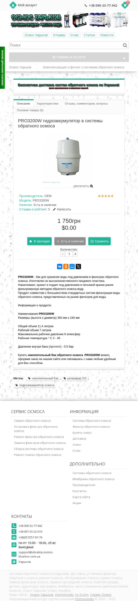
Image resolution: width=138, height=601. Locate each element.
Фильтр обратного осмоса (91, 427)
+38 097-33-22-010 (30, 532)
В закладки (42, 241)
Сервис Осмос (101, 595)
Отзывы (59, 35)
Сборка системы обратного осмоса (38, 449)
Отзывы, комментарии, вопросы (86, 103)
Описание (23, 103)
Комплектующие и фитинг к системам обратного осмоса (83, 67)
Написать (62, 209)
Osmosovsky (64, 595)
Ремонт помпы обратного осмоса (37, 455)
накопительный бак (43, 378)
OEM (47, 196)
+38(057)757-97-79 (30, 537)
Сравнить (101, 241)
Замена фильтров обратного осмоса (40, 443)
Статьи (89, 35)
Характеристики (47, 103)
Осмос (77, 445)
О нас (74, 35)
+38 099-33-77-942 (103, 5)
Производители (84, 485)
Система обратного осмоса (92, 421)
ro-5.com (82, 595)
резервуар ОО (75, 378)
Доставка (79, 439)
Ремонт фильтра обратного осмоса (39, 437)
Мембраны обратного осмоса (93, 479)
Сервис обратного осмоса (32, 421)
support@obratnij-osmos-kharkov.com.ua (36, 554)
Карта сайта (81, 497)
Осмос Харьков (36, 35)
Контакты (80, 491)
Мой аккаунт (27, 5)
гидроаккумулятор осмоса (34, 385)
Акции (77, 503)
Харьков (25, 562)
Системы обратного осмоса (92, 473)
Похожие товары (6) (30, 110)
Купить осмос (82, 433)
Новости (106, 35)
